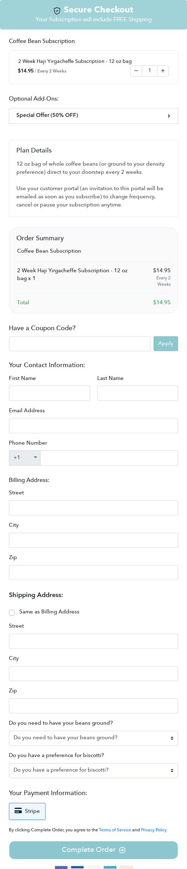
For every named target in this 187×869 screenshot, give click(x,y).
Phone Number (28, 443)
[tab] (93, 115)
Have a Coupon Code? (42, 328)
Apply (165, 344)
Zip (13, 557)
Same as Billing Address (49, 612)
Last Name (110, 378)
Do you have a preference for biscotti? (56, 755)
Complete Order (93, 850)
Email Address (27, 411)
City (14, 525)
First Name (22, 378)
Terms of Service (115, 830)
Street (16, 493)
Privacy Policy (154, 830)
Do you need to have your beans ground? (61, 723)
